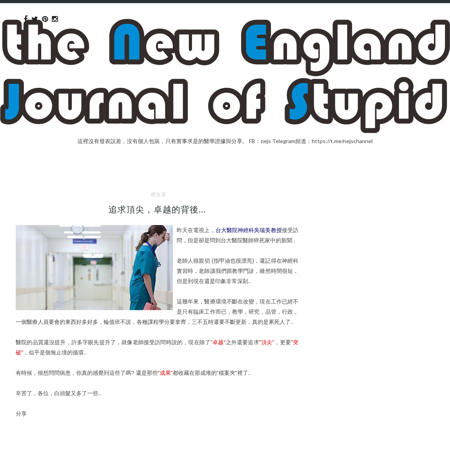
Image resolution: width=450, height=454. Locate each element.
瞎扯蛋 (158, 194)
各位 (43, 393)
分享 (21, 413)
